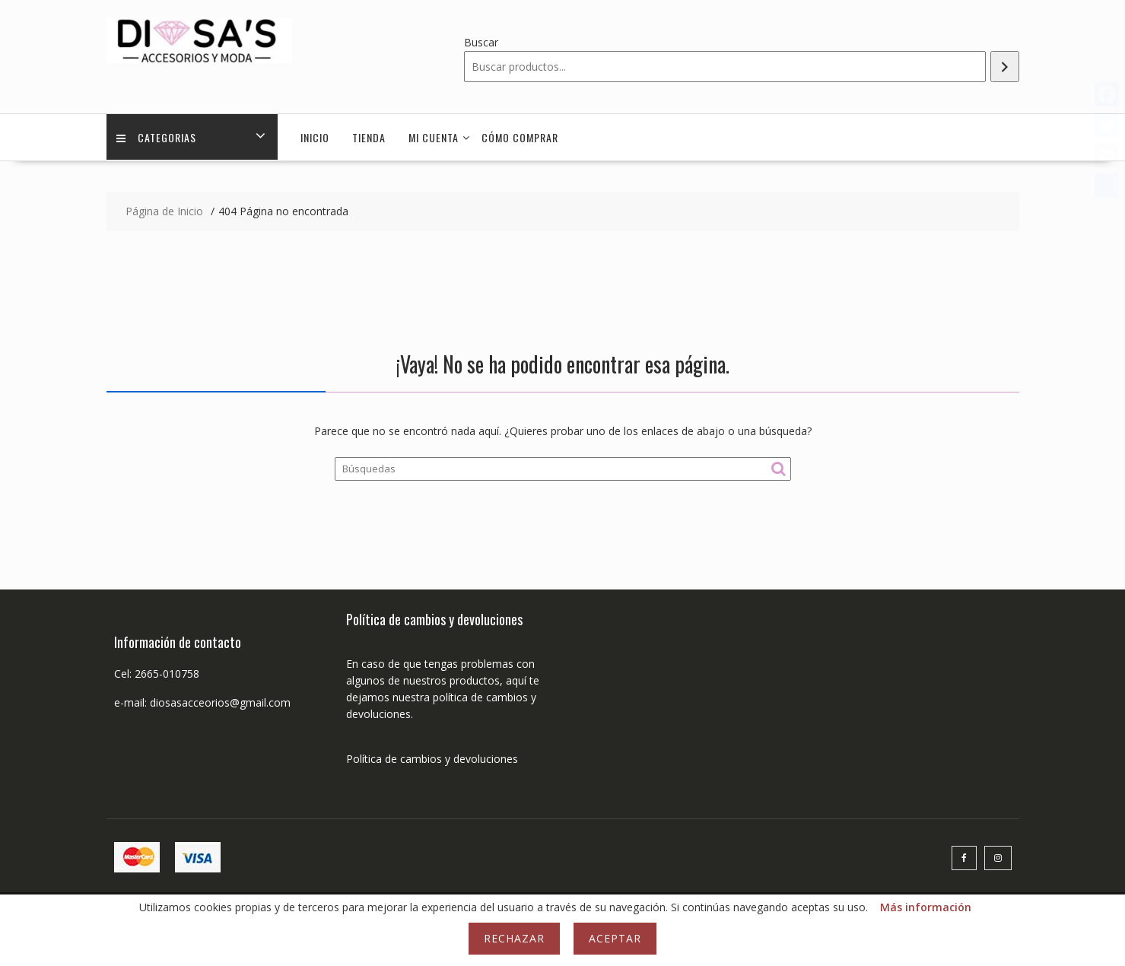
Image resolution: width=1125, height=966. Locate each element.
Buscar (481, 42)
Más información (925, 907)
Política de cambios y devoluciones (432, 759)
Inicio (314, 137)
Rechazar (514, 938)
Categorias (158, 137)
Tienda (369, 137)
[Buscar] (1004, 66)
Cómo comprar (519, 137)
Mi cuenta (433, 137)
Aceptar (615, 938)
